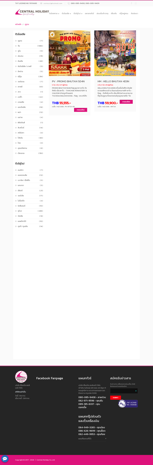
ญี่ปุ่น (30, 76)
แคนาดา (30, 185)
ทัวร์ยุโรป (78, 13)
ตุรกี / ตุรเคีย (30, 226)
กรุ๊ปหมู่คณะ (123, 13)
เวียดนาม (30, 153)
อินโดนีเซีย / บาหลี (30, 66)
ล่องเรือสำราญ (102, 13)
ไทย (30, 143)
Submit (115, 397)
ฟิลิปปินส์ (30, 122)
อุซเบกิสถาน (30, 148)
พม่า (30, 112)
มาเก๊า (30, 97)
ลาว (30, 91)
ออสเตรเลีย (30, 175)
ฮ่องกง (30, 56)
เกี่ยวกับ (114, 13)
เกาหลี (30, 86)
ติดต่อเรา (134, 13)
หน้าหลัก (18, 24)
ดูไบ (30, 51)
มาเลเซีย (30, 102)
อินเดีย (30, 61)
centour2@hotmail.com (53, 3)
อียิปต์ (30, 190)
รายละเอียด (81, 110)
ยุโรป (30, 211)
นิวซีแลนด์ (30, 206)
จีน (30, 46)
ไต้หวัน (30, 138)
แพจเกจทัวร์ (89, 13)
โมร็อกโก (30, 200)
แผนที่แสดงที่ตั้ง (84, 438)
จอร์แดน (30, 81)
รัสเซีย (30, 216)
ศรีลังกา (30, 132)
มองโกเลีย (30, 107)
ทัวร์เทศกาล (54, 13)
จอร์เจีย (30, 195)
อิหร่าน (30, 71)
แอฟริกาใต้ (30, 221)
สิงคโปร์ (30, 127)
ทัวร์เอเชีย (66, 13)
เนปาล (30, 117)
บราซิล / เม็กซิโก (30, 180)
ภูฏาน (27, 24)
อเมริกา (30, 170)
